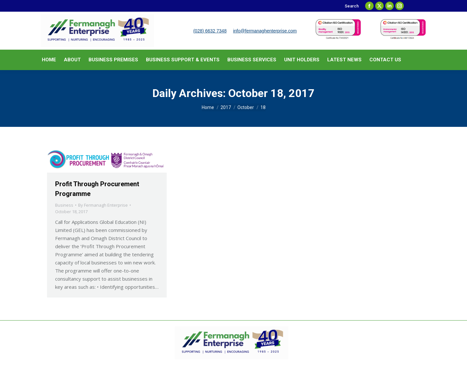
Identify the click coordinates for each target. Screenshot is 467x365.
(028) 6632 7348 (210, 30)
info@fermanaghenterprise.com (265, 30)
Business (64, 205)
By (103, 205)
